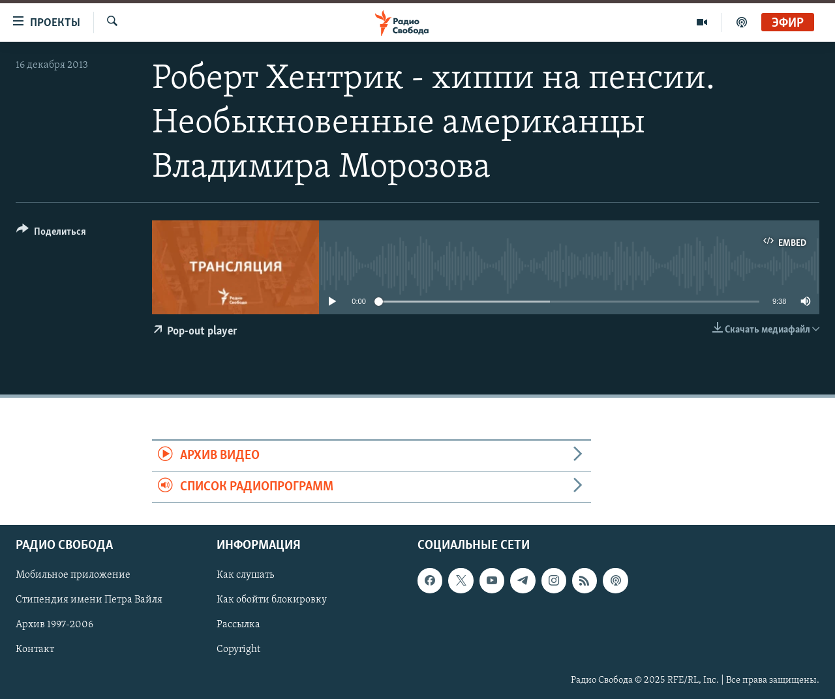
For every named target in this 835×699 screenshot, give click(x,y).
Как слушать (245, 575)
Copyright (238, 649)
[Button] (51, 233)
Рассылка (238, 624)
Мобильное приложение (73, 575)
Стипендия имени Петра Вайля (89, 600)
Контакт (35, 649)
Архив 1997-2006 (54, 624)
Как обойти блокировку (272, 600)
